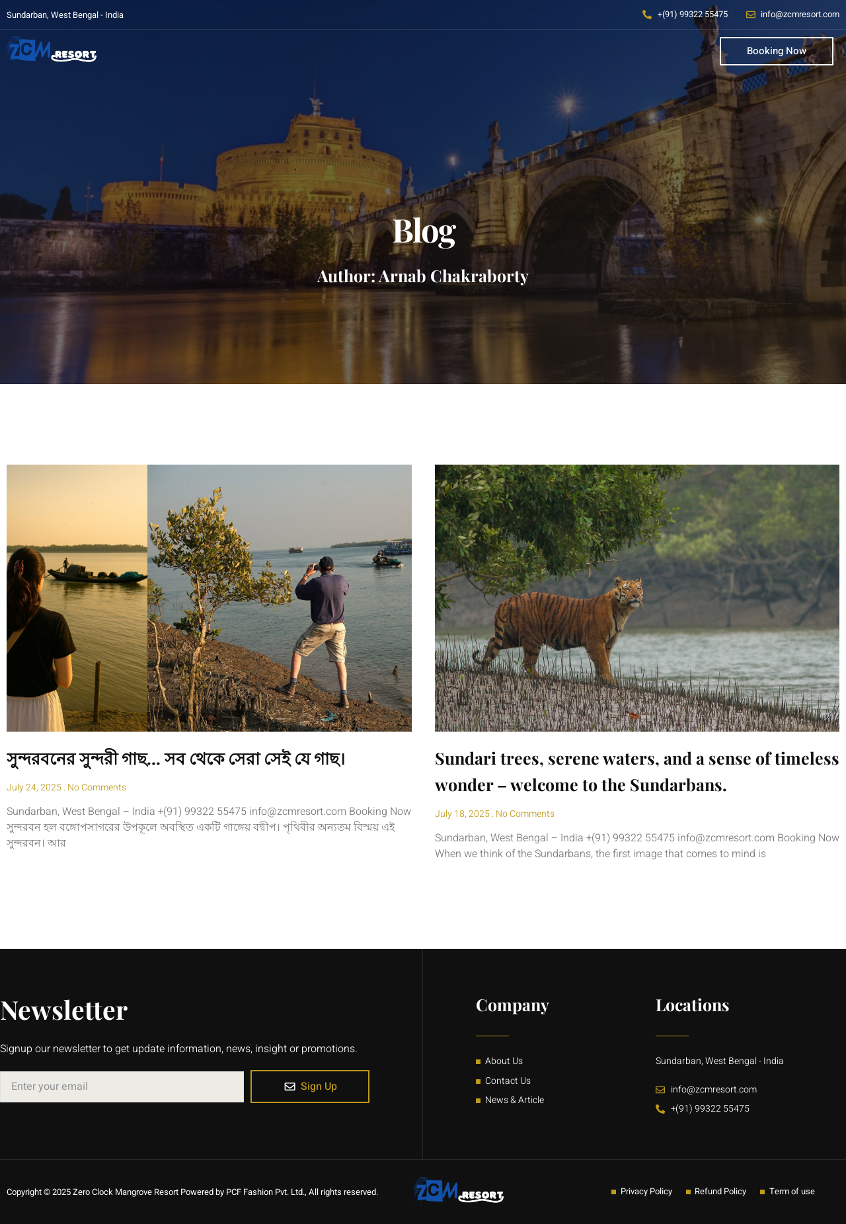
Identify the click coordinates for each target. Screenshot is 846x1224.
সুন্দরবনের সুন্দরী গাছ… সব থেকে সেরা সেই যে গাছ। (176, 758)
